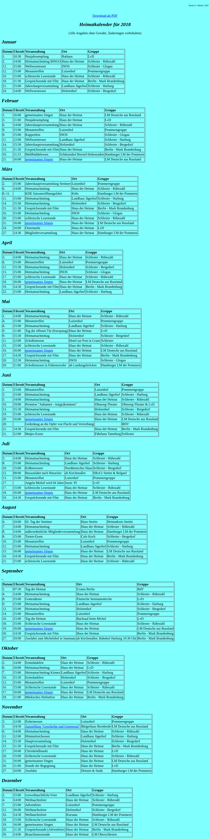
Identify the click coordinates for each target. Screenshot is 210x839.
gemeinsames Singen (39, 159)
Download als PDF (105, 15)
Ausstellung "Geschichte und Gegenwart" (52, 726)
